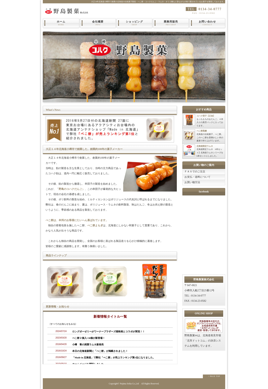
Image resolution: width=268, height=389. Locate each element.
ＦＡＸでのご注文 (194, 171)
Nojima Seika (126, 383)
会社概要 (98, 23)
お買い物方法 (192, 182)
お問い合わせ (207, 23)
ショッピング (134, 23)
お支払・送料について (197, 177)
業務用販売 (171, 23)
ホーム (61, 23)
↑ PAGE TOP (214, 376)
